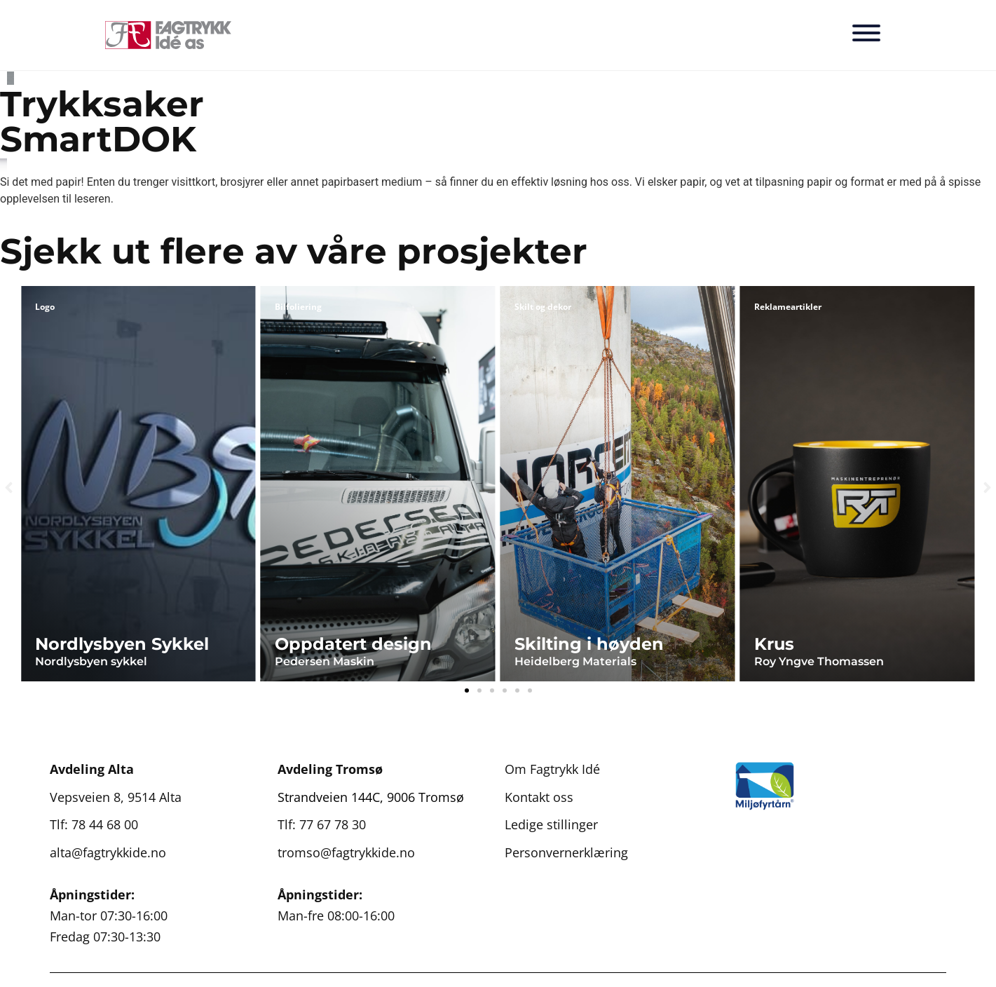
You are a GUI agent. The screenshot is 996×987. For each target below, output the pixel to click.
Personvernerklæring (566, 852)
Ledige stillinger (551, 824)
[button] (9, 487)
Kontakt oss (539, 797)
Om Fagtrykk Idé (552, 769)
